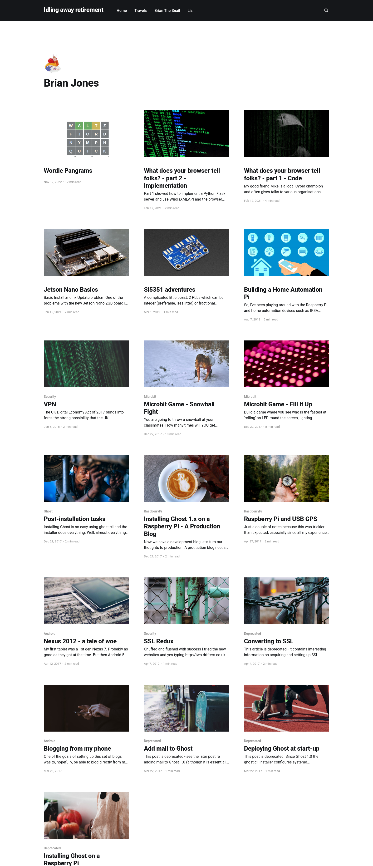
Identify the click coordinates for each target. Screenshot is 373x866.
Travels (140, 10)
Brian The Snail (167, 10)
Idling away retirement (73, 9)
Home (122, 10)
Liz (190, 10)
